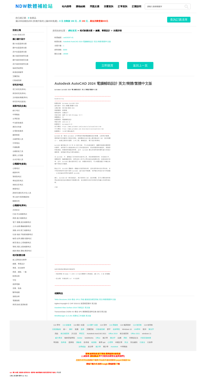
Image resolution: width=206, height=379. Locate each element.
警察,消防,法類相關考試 (22, 247)
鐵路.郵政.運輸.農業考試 (22, 251)
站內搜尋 (66, 6)
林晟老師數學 (18, 72)
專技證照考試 (18, 181)
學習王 (81, 334)
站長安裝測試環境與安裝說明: (64, 269)
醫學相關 (16, 292)
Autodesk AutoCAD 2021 (96, 334)
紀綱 (119, 338)
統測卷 (94, 342)
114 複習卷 (137, 325)
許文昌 (74, 334)
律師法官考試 (18, 185)
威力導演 (58, 338)
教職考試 (16, 189)
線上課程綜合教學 (20, 260)
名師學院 (116, 329)
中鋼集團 (16, 147)
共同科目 (16, 210)
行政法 (142, 342)
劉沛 (144, 329)
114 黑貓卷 (113, 325)
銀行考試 (16, 110)
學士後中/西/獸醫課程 (21, 197)
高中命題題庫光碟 (20, 52)
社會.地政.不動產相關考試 (23, 234)
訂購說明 (136, 6)
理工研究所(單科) (19, 89)
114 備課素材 (125, 325)
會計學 (105, 338)
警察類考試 (17, 177)
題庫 (82, 329)
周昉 (125, 338)
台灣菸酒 (16, 119)
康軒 (71, 329)
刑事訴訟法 (133, 338)
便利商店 (94, 356)
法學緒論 (82, 347)
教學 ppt (102, 342)
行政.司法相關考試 (20, 214)
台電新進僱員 (18, 131)
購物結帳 (80, 6)
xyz (11, 372)
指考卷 (63, 342)
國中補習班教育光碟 (20, 60)
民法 (126, 342)
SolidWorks (89, 338)
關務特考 (16, 201)
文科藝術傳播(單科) (20, 97)
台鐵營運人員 (18, 139)
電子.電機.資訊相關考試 (22, 222)
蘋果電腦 (16, 284)
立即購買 (107, 65)
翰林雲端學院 (18, 68)
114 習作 (103, 325)
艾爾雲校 (16, 76)
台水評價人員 (18, 159)
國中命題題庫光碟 (20, 48)
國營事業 (16, 135)
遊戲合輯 (16, 296)
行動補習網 (17, 80)
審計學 (105, 347)
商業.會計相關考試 (20, 218)
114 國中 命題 (92, 325)
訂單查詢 (122, 6)
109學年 (137, 329)
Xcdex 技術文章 (19, 35)
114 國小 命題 (79, 325)
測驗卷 (78, 342)
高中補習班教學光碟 (20, 64)
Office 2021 (135, 334)
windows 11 (146, 334)
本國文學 (118, 342)
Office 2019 (112, 334)
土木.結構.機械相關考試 (22, 226)
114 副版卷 (67, 325)
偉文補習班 (65, 334)
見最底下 (65, 112)
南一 (65, 329)
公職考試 (16, 168)
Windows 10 (127, 329)
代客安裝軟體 (145, 338)
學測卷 (56, 342)
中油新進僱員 (18, 123)
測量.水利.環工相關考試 (22, 230)
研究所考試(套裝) (19, 101)
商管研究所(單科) (19, 93)
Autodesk (114, 347)
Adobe (79, 338)
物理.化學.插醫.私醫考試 (22, 238)
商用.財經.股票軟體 (20, 305)
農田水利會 (17, 127)
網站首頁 (72, 30)
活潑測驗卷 (56, 329)
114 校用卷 (148, 325)
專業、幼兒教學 (19, 268)
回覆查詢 (108, 6)
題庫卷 (71, 342)
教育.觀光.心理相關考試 (22, 243)
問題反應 (94, 6)
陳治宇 (151, 329)
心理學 (110, 342)
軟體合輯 (16, 276)
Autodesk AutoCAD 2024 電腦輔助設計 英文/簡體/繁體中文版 (103, 83)
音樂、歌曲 (17, 288)
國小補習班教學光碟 (20, 56)
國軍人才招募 (18, 155)
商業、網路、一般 (20, 272)
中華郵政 (16, 115)
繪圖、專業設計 (19, 264)
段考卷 (86, 342)
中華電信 (16, 143)
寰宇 (108, 329)
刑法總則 (133, 342)
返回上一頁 (140, 65)
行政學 (150, 342)
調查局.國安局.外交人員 (22, 193)
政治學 (90, 347)
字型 (14, 280)
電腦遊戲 (16, 300)
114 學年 (56, 325)
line (129, 360)
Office (98, 338)
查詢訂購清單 (179, 19)
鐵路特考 (16, 172)
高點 (56, 334)
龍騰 (76, 329)
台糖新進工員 (18, 151)
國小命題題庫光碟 (20, 44)
